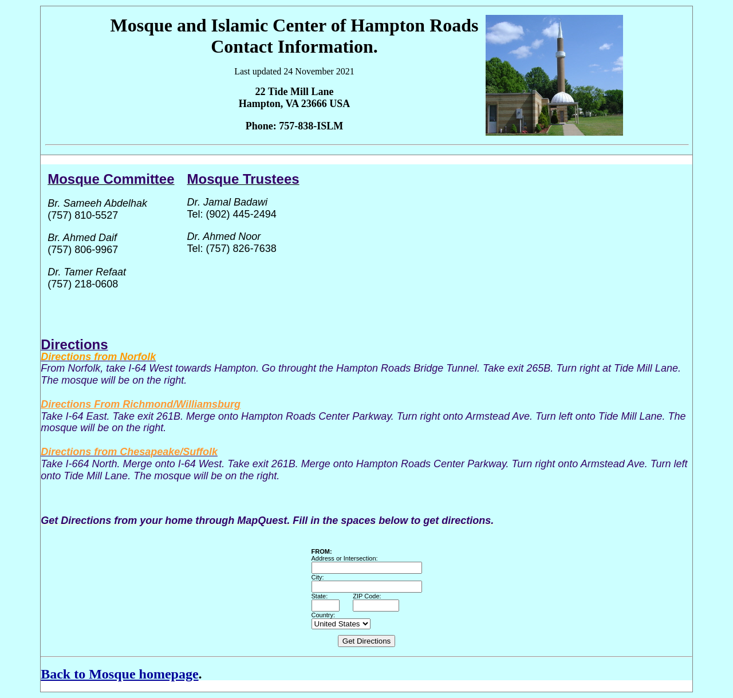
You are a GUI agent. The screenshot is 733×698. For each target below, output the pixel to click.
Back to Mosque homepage (119, 674)
